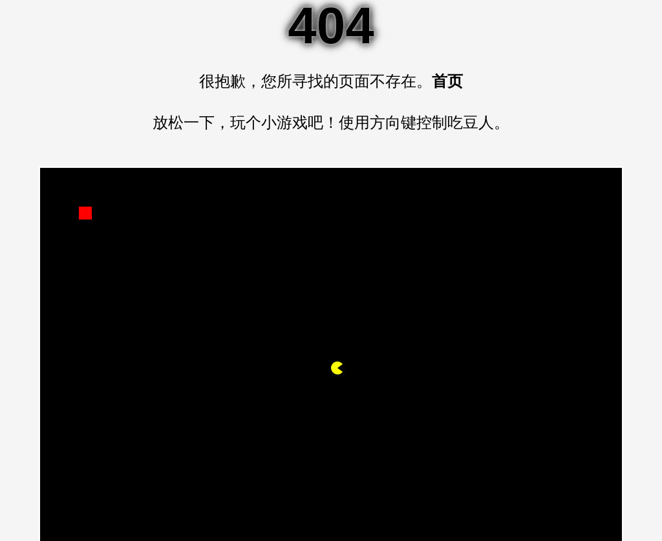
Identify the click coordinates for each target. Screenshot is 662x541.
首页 (447, 81)
